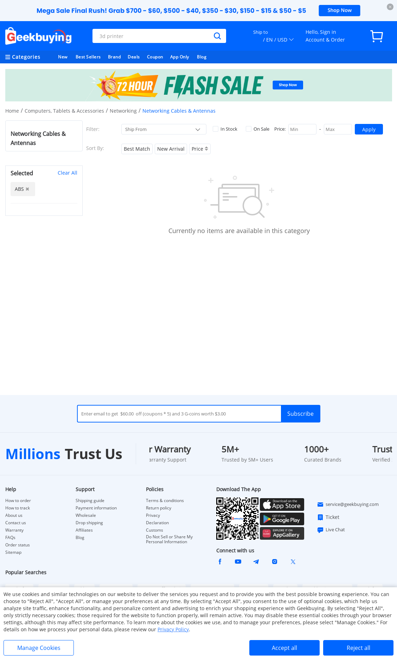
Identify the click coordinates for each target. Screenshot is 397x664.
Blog (201, 57)
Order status (17, 545)
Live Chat (331, 529)
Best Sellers (88, 57)
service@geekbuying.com (348, 504)
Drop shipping (89, 522)
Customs (154, 530)
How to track (17, 508)
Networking (123, 110)
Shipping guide (90, 500)
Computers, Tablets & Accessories (64, 110)
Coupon (155, 57)
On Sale (257, 129)
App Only (179, 57)
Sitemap (13, 552)
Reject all (358, 648)
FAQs (10, 537)
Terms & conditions (165, 500)
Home (12, 110)
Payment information (96, 508)
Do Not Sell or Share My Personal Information (169, 539)
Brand (114, 57)
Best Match (137, 148)
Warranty (14, 530)
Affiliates (84, 530)
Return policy (158, 508)
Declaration (157, 522)
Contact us (15, 522)
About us (14, 515)
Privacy (153, 515)
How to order (18, 500)
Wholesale (86, 515)
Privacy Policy (173, 629)
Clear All (67, 172)
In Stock (225, 129)
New (63, 57)
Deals (134, 57)
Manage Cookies (38, 648)
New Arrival (171, 148)
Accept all (284, 648)
